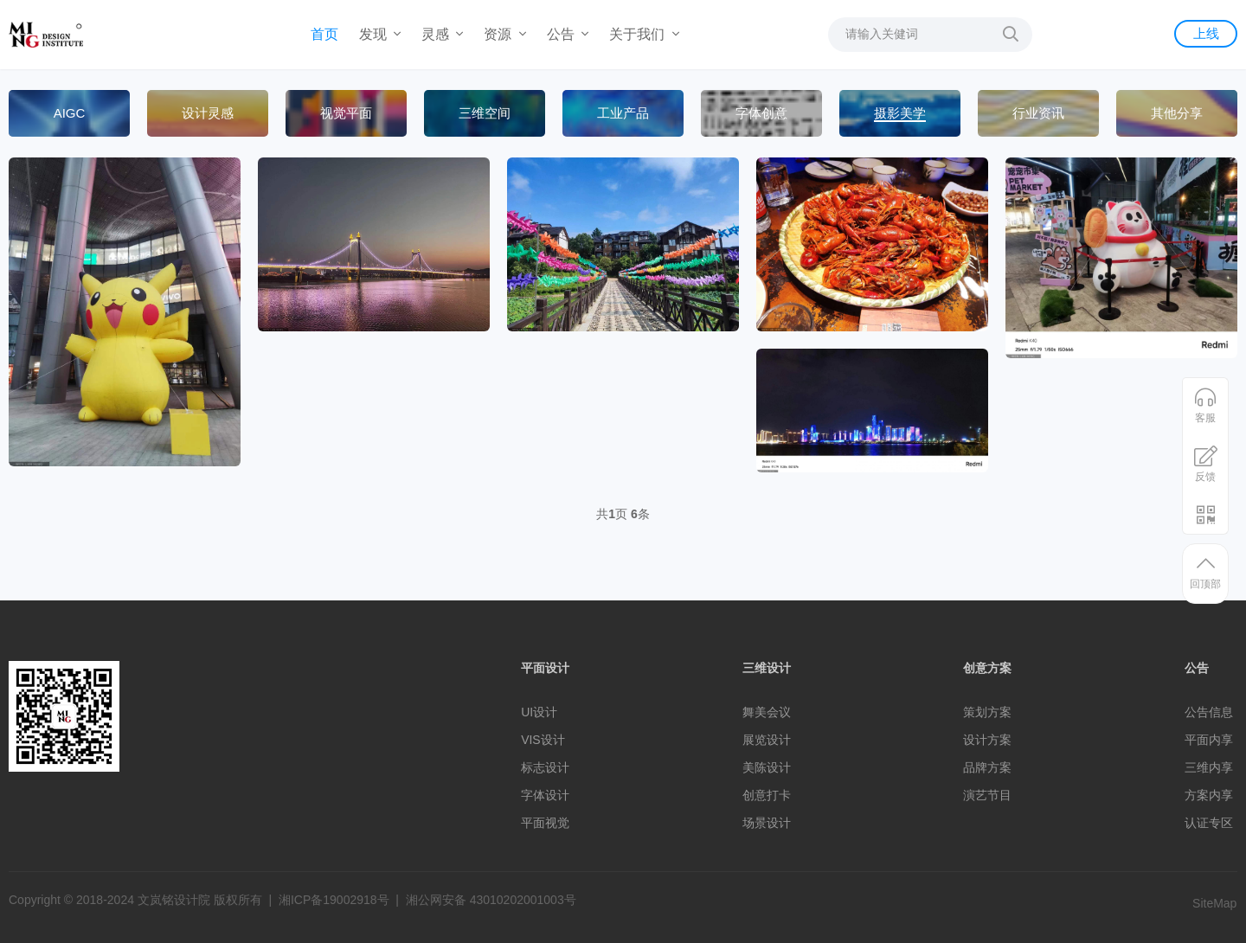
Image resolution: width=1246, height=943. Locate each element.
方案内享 (1209, 795)
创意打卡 (766, 795)
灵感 (442, 34)
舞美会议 (766, 712)
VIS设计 (543, 740)
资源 (504, 34)
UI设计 (539, 712)
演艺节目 (987, 795)
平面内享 (1209, 740)
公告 (567, 34)
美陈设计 (766, 767)
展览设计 (766, 740)
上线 (1205, 33)
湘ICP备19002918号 (334, 900)
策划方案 (987, 712)
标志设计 (545, 767)
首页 (324, 34)
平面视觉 (545, 823)
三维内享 (1209, 767)
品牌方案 (987, 767)
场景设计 (766, 823)
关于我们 (643, 34)
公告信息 (1209, 712)
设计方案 (987, 740)
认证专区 (1209, 823)
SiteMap (1214, 903)
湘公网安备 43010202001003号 (491, 900)
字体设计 (545, 795)
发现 (380, 34)
